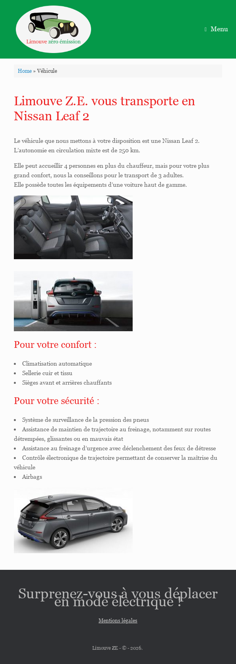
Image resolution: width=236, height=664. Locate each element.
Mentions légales (118, 621)
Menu (216, 29)
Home (25, 71)
